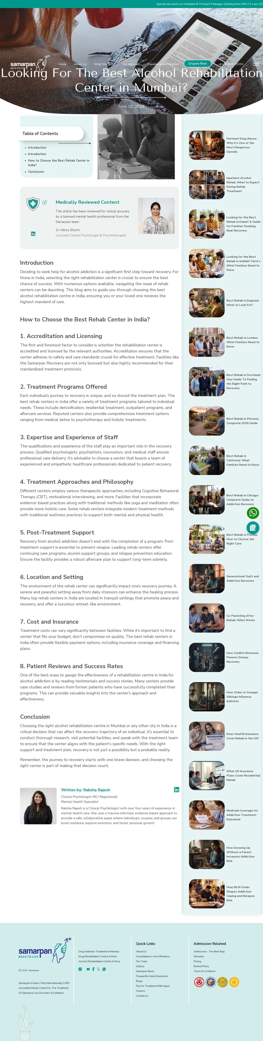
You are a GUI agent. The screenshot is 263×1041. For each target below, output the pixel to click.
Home (62, 64)
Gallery (140, 966)
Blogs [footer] (139, 981)
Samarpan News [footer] (145, 971)
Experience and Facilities (163, 64)
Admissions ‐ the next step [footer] (209, 951)
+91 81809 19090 (230, 64)
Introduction (37, 148)
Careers (140, 991)
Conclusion (36, 172)
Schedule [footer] (199, 956)
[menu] (256, 63)
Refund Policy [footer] (201, 966)
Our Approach (131, 64)
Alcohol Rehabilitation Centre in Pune (99, 961)
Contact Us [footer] (142, 996)
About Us (80, 64)
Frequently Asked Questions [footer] (152, 976)
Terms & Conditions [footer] (205, 971)
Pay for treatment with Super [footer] (153, 986)
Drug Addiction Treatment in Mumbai (99, 951)
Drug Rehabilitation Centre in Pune (98, 956)
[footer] (199, 982)
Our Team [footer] (141, 961)
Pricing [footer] (197, 961)
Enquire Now (198, 63)
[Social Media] (253, 527)
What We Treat (104, 64)
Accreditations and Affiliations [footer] (153, 956)
